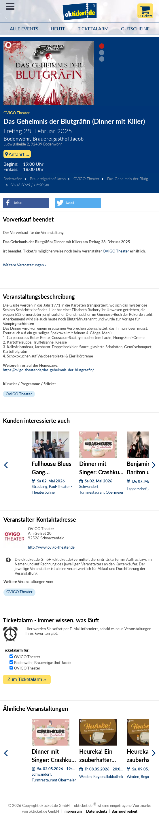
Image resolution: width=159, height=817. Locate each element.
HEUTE (58, 28)
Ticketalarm (93, 28)
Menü (10, 6)
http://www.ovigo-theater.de (51, 547)
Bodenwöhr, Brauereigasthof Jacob (42, 662)
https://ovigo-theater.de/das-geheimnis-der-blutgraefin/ (48, 370)
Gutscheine (135, 28)
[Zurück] (6, 465)
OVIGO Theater (16, 112)
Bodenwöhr (12, 178)
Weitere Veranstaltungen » (24, 265)
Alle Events (24, 28)
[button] (26, 203)
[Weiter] (154, 465)
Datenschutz (96, 811)
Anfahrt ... (17, 154)
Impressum (72, 811)
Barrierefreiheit (124, 811)
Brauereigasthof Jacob (48, 178)
